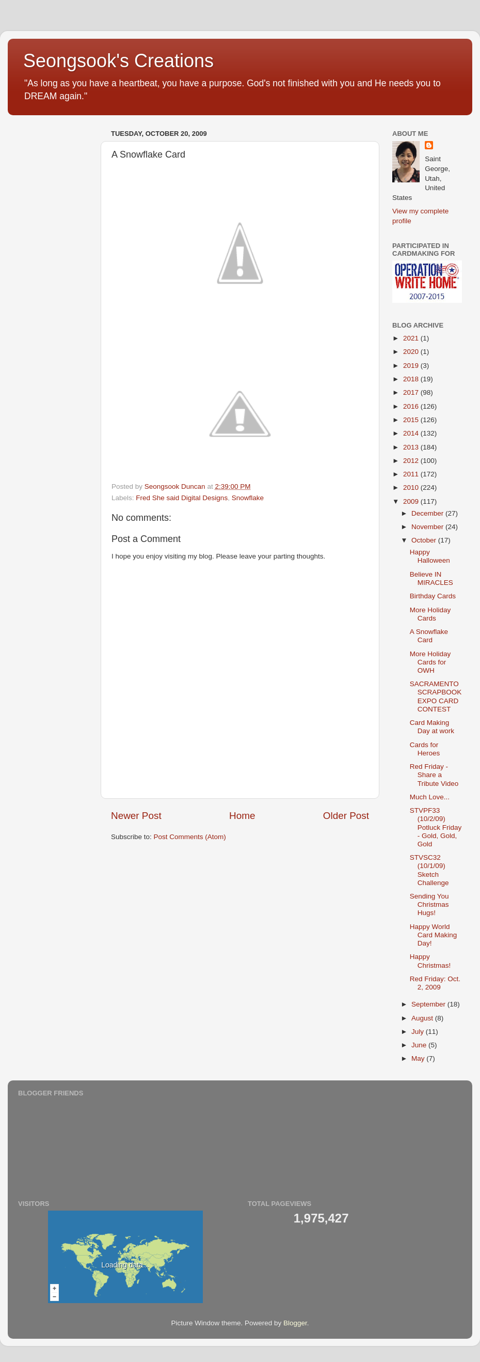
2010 (412, 487)
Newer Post (136, 815)
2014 (412, 433)
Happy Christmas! (430, 961)
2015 (412, 420)
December (428, 513)
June (419, 1045)
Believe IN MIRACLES (431, 578)
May (418, 1058)
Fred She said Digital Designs (182, 498)
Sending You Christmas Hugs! (429, 904)
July (418, 1031)
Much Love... (430, 797)
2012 (412, 461)
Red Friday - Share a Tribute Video (434, 775)
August (423, 1018)
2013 (412, 447)
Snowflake (248, 498)
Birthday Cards (433, 596)
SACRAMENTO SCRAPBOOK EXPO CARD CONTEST (436, 696)
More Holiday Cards (430, 614)
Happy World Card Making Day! (433, 935)
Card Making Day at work (432, 727)
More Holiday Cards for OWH (430, 662)
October (424, 540)
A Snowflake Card (429, 636)
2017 (412, 392)
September (429, 1004)
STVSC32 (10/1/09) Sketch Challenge (429, 870)
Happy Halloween (430, 556)
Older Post (346, 815)
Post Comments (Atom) (190, 837)
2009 (412, 501)
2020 (412, 351)
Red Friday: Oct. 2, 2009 (435, 983)
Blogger (295, 1323)
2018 (412, 379)
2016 (412, 406)
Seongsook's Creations (118, 60)
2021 (412, 338)
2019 (412, 365)
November (428, 527)
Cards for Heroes (425, 749)
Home (242, 815)
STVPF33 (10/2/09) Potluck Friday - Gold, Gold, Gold (436, 827)
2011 (412, 474)
